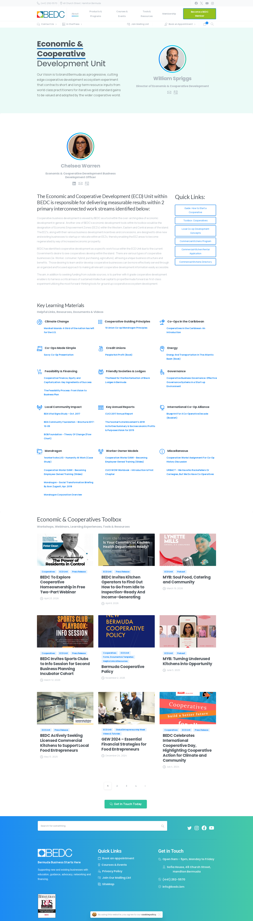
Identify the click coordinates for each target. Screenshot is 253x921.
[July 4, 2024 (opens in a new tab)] (171, 767)
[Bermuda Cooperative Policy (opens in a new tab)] (126, 669)
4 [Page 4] (136, 785)
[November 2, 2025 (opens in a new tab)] (113, 678)
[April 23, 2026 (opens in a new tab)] (49, 598)
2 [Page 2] (117, 785)
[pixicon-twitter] (189, 829)
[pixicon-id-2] (175, 92)
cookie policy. (149, 915)
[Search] (98, 826)
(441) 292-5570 (47, 3)
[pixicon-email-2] (169, 92)
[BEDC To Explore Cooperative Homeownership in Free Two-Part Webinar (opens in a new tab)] (65, 585)
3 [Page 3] (126, 785)
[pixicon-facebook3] (204, 829)
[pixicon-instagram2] (196, 829)
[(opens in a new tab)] (65, 550)
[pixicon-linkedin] (74, 184)
